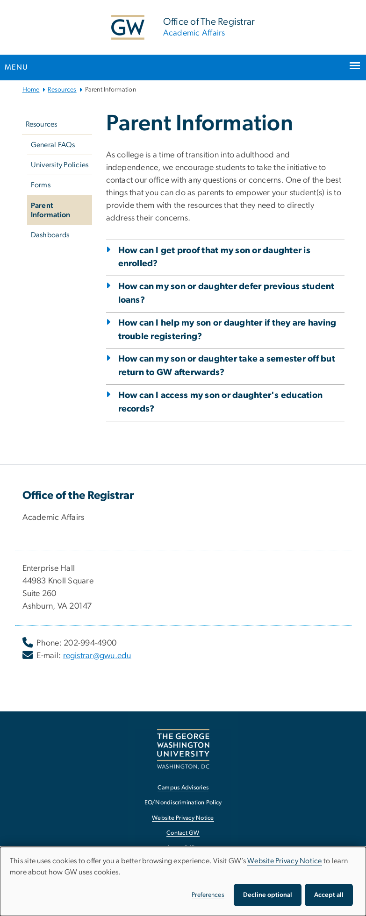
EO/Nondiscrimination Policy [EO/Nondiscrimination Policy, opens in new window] (183, 803)
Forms (40, 185)
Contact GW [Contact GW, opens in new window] (183, 833)
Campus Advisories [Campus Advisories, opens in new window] (183, 788)
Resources (62, 89)
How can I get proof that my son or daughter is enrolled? (214, 257)
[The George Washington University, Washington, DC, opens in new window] (183, 749)
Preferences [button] (208, 895)
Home (31, 89)
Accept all (329, 895)
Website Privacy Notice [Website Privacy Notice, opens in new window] (183, 818)
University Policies (60, 165)
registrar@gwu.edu (97, 656)
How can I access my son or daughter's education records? (220, 402)
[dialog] (183, 881)
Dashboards (50, 235)
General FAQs (53, 145)
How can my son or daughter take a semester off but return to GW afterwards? (226, 366)
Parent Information (51, 210)
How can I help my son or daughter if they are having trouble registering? (227, 330)
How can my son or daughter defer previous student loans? (226, 293)
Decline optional (267, 895)
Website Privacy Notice (284, 861)
